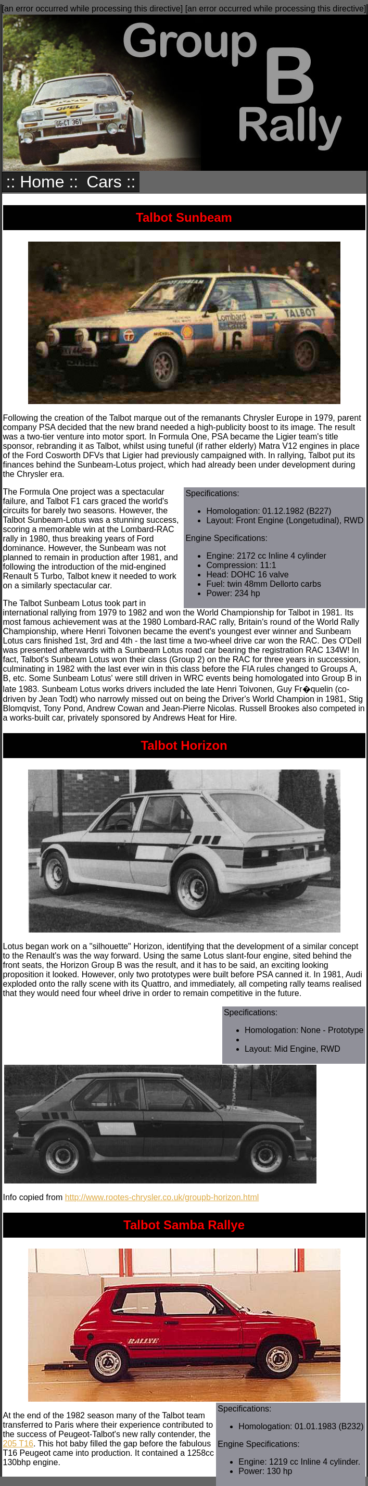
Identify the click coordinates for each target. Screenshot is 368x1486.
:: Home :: (42, 181)
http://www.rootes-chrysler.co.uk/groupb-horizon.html (162, 1197)
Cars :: (110, 181)
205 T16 (18, 1443)
